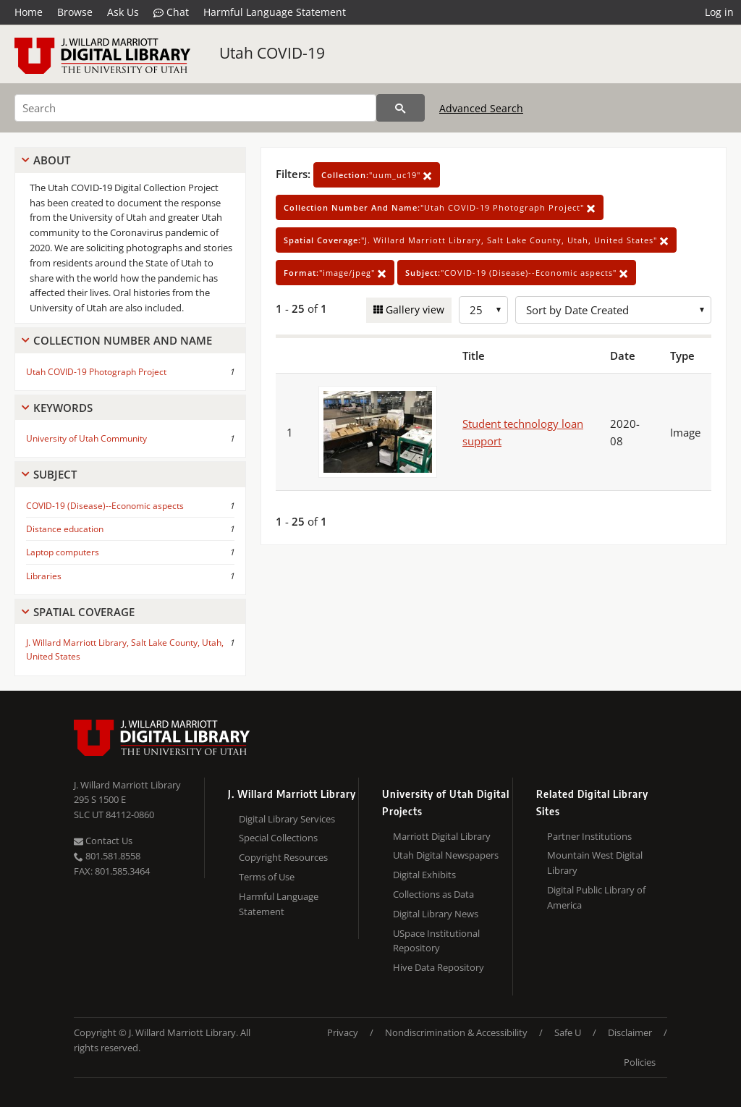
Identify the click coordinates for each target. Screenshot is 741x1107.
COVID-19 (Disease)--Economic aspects (105, 506)
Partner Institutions (589, 836)
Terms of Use (267, 876)
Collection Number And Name (122, 340)
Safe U (567, 1032)
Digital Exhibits (424, 874)
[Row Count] (483, 310)
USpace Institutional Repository (436, 941)
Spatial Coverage (84, 612)
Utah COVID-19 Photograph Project (96, 372)
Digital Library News (435, 913)
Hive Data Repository (438, 967)
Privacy (342, 1032)
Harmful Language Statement (274, 12)
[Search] (195, 108)
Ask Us (123, 12)
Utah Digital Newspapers (446, 855)
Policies (640, 1062)
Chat (171, 12)
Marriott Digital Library (442, 836)
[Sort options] (613, 310)
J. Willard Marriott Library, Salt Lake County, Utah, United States (125, 649)
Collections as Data (433, 894)
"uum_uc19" (376, 174)
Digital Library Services (287, 818)
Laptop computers (62, 552)
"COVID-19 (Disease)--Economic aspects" (516, 272)
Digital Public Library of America (596, 897)
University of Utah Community (86, 438)
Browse (75, 12)
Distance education (64, 529)
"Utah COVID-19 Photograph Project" (440, 207)
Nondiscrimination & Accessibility (456, 1032)
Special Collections (278, 837)
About (51, 160)
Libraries (44, 576)
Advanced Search (481, 108)
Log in (719, 12)
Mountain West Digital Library (595, 863)
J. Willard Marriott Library (127, 784)
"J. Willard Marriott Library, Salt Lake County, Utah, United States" (476, 240)
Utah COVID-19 (272, 53)
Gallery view (413, 309)
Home (28, 12)
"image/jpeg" (335, 272)
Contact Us (103, 840)
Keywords (63, 407)
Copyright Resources (283, 857)
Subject (55, 474)
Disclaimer (630, 1032)
